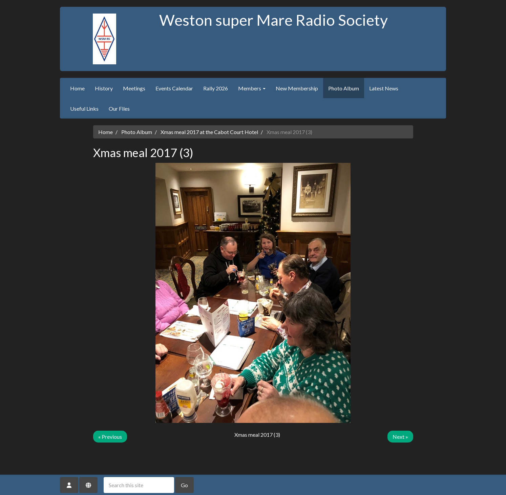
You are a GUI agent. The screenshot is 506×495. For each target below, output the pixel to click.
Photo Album (343, 88)
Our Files (119, 108)
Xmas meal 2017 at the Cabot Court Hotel (209, 132)
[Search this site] (139, 485)
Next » (400, 436)
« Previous (110, 436)
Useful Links (84, 108)
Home (77, 88)
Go (184, 485)
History (104, 88)
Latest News (383, 88)
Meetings (134, 88)
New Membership (297, 88)
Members (252, 88)
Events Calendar (174, 88)
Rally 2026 (215, 88)
